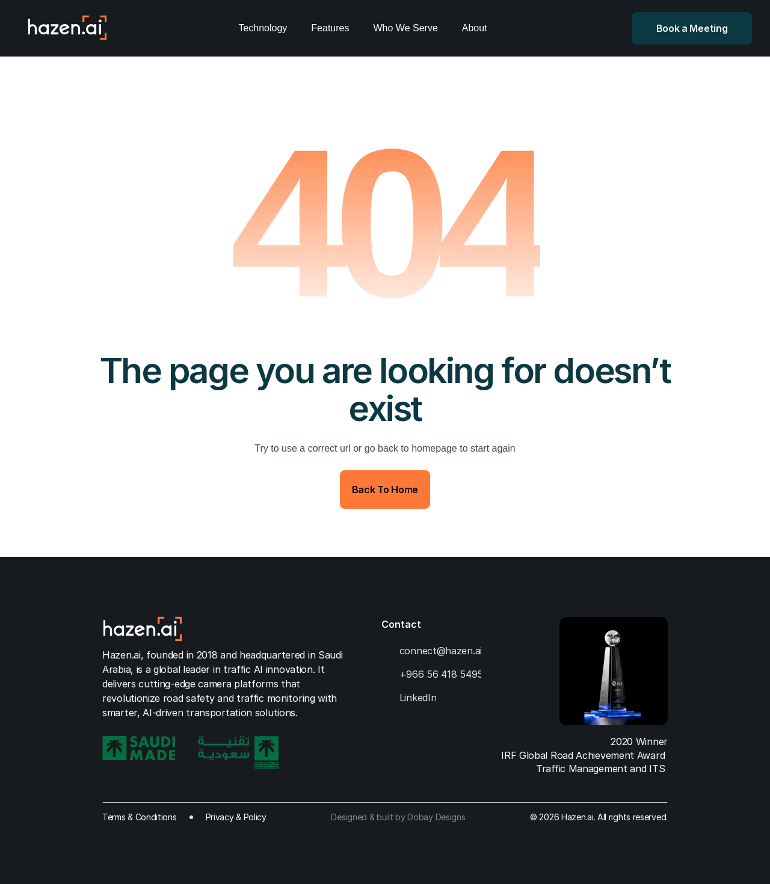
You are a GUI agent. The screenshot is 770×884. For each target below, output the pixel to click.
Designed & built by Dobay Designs (398, 817)
